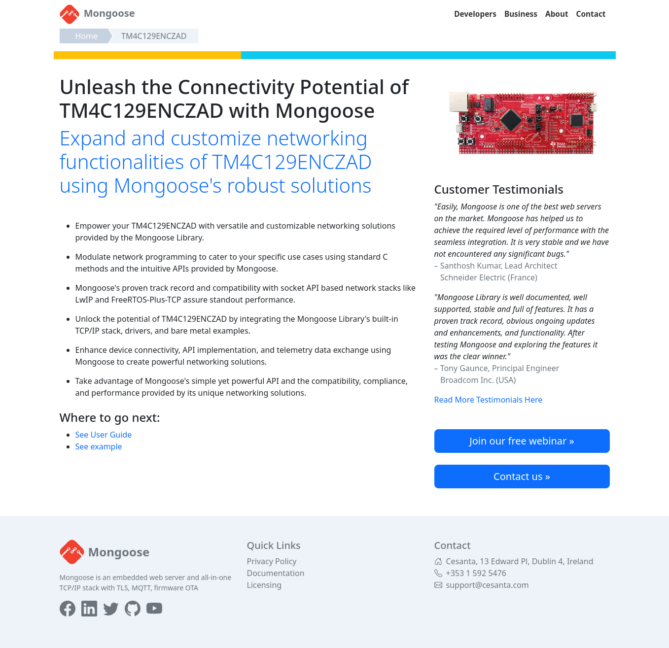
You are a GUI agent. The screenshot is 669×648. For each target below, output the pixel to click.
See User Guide (103, 434)
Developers (475, 14)
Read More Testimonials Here (488, 399)
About (556, 14)
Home (86, 36)
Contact (591, 14)
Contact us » (521, 476)
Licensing (264, 585)
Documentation (276, 573)
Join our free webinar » (521, 440)
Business (520, 14)
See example (98, 446)
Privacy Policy (272, 561)
